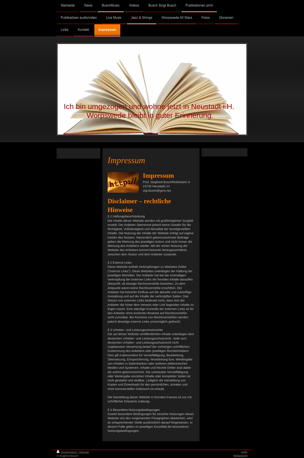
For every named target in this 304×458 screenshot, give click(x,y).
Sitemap (84, 452)
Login (244, 451)
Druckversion (67, 452)
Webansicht (240, 455)
